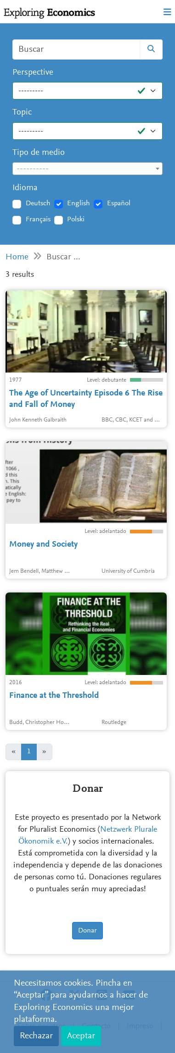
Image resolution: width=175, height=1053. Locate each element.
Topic (22, 112)
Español (118, 203)
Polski (76, 219)
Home (17, 257)
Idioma (25, 188)
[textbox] (87, 169)
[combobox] (87, 168)
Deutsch (38, 203)
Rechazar (36, 1036)
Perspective (32, 72)
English (78, 203)
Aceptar (81, 1036)
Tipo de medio (38, 152)
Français (38, 219)
